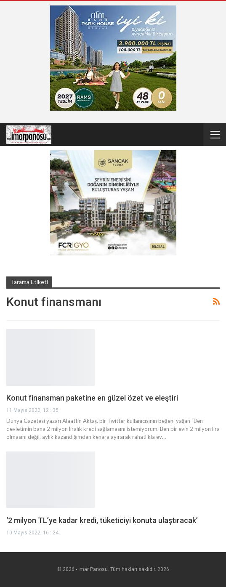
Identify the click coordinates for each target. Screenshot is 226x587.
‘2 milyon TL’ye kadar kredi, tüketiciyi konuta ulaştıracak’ (102, 520)
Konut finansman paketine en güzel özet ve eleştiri (92, 397)
